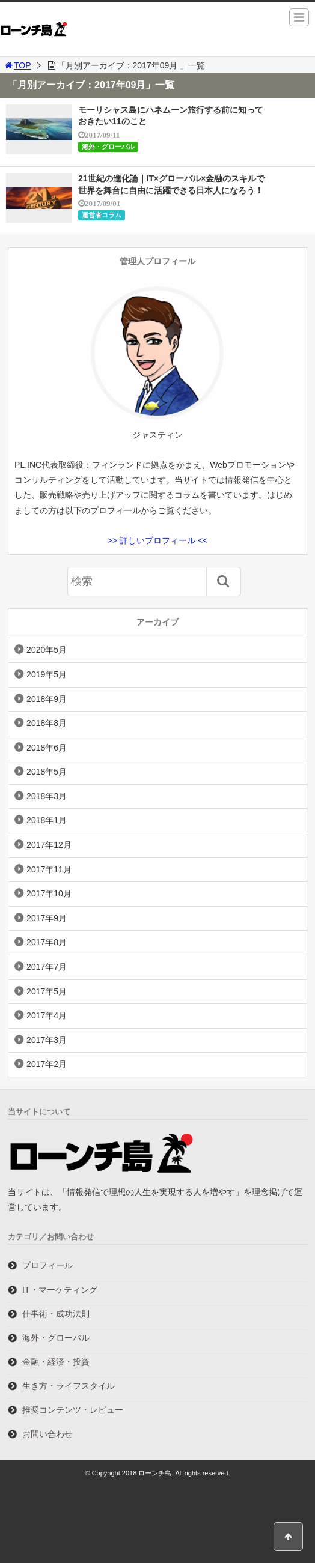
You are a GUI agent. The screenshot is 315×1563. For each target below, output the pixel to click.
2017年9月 (46, 918)
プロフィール (47, 1265)
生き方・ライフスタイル (68, 1386)
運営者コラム (101, 215)
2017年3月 (46, 1040)
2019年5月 (46, 674)
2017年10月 (49, 893)
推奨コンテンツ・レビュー (72, 1410)
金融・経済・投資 (56, 1362)
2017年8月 (46, 942)
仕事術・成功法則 (56, 1314)
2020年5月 (46, 650)
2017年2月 (46, 1064)
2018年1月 (46, 820)
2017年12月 (49, 845)
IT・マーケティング (59, 1290)
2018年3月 (46, 796)
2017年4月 (46, 1015)
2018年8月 (46, 723)
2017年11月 (49, 869)
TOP (17, 65)
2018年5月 (46, 771)
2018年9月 (46, 699)
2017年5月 (46, 991)
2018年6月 (46, 747)
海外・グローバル (108, 146)
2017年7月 (46, 967)
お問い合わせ (47, 1434)
